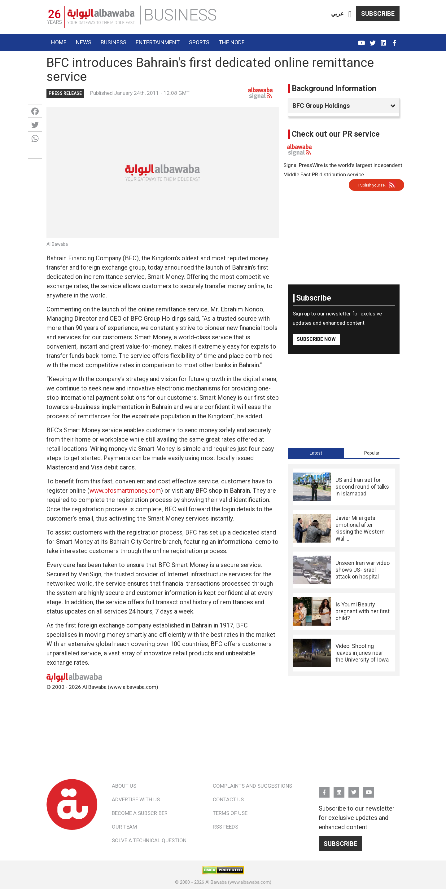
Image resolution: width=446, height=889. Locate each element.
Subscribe (378, 13)
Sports (199, 42)
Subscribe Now (316, 339)
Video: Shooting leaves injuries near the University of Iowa (362, 653)
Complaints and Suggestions (252, 786)
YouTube (361, 40)
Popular (371, 453)
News (83, 42)
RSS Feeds (225, 827)
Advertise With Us (136, 799)
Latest (316, 453)
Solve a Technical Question (149, 840)
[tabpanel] (344, 570)
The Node (232, 42)
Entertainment (158, 42)
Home (59, 42)
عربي (337, 13)
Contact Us (228, 799)
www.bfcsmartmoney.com (125, 490)
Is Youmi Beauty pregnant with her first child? (362, 611)
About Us (124, 786)
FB (394, 40)
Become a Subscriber (140, 813)
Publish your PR (372, 185)
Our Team (124, 827)
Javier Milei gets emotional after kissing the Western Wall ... (360, 528)
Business (113, 42)
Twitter (372, 40)
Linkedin (383, 40)
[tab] (316, 453)
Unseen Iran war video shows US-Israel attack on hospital (362, 570)
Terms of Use (230, 813)
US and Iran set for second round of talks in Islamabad (362, 487)
